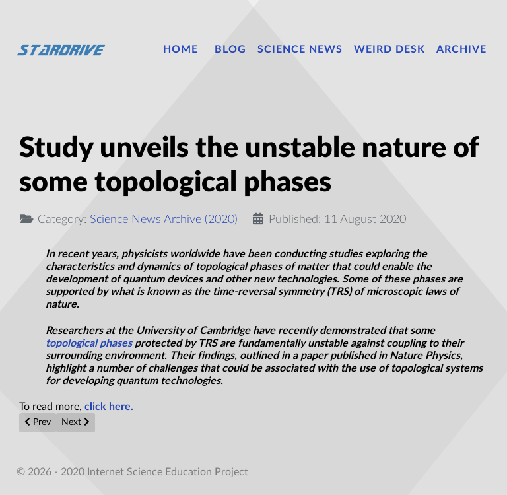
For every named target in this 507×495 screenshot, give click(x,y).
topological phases (89, 343)
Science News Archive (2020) (164, 219)
